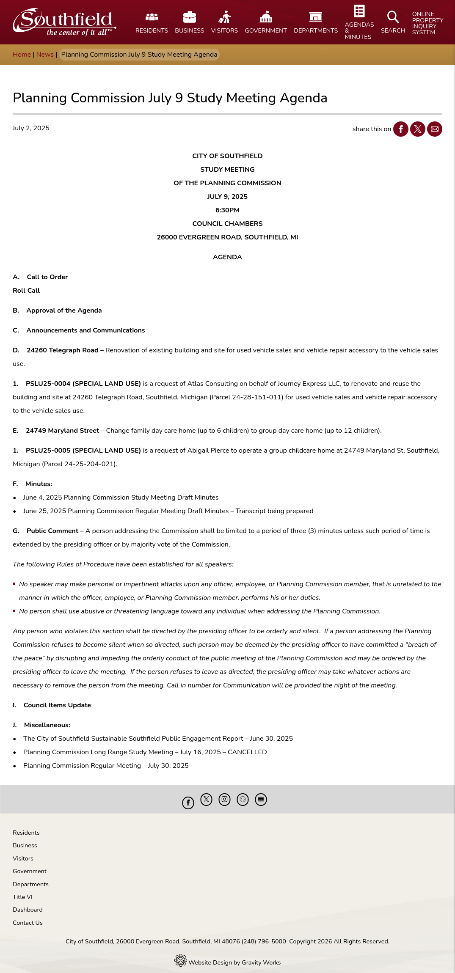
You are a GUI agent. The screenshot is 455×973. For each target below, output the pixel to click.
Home (22, 54)
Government (30, 864)
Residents (26, 826)
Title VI (23, 890)
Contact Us (28, 916)
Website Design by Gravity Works (227, 956)
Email (432, 129)
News (45, 54)
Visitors (23, 852)
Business (25, 839)
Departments (31, 878)
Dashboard (28, 903)
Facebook (399, 129)
